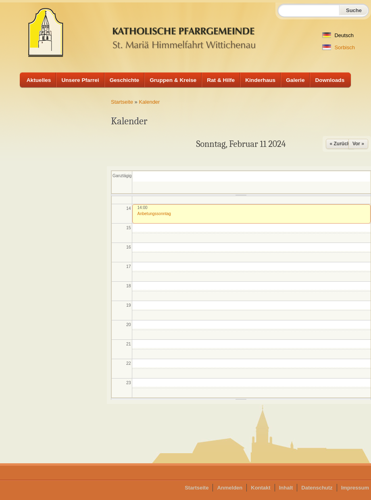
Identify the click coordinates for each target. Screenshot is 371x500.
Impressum (355, 488)
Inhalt (286, 488)
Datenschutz (316, 488)
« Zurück (340, 143)
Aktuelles (39, 80)
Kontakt (260, 488)
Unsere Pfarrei (80, 80)
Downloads (329, 80)
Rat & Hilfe (221, 80)
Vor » (358, 143)
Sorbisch (338, 47)
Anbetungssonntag (154, 213)
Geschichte (125, 80)
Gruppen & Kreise (173, 80)
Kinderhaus (260, 80)
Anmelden (229, 488)
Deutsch (338, 35)
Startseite (122, 102)
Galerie (295, 80)
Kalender (149, 102)
